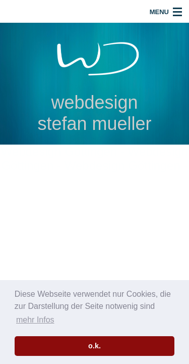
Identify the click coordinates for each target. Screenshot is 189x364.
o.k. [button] (94, 346)
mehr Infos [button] (35, 319)
